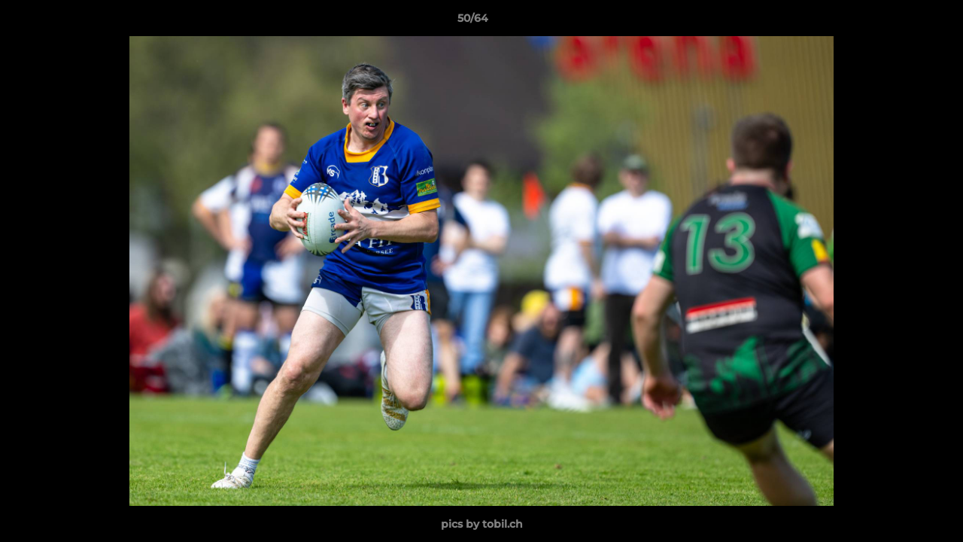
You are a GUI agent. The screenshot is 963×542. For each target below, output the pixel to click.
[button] (900, 22)
